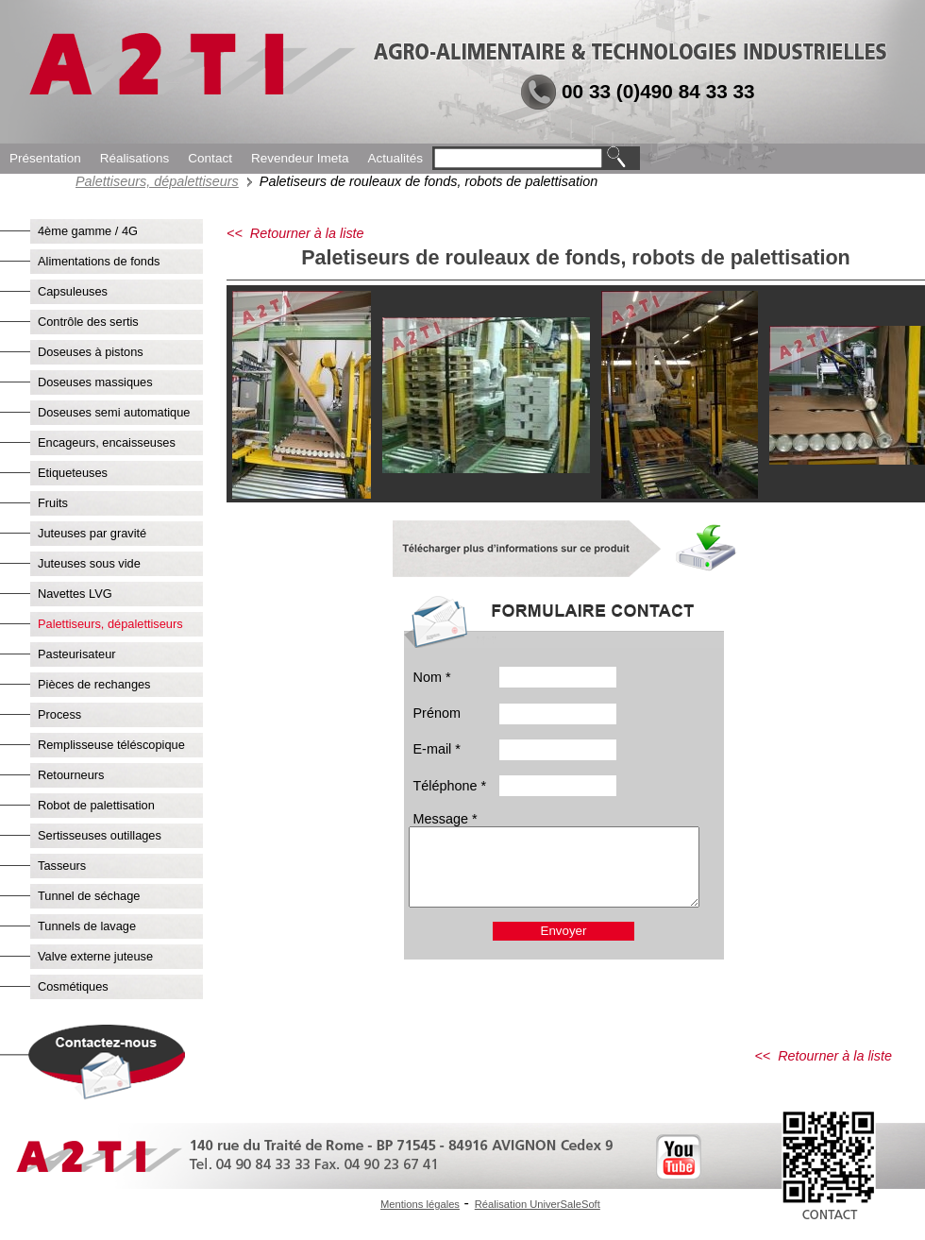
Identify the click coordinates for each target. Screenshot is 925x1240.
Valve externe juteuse (95, 956)
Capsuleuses (73, 291)
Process (59, 714)
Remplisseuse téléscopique (111, 745)
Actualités (395, 158)
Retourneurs (71, 775)
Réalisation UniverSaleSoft (537, 1204)
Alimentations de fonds (99, 261)
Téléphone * (450, 785)
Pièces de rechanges (94, 684)
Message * (445, 818)
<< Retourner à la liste (295, 233)
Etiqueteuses (73, 473)
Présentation (45, 158)
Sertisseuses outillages (99, 835)
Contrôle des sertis (88, 321)
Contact (210, 158)
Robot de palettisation (96, 805)
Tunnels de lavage (87, 926)
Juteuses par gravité (92, 533)
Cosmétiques (73, 986)
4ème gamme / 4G (88, 231)
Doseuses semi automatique (114, 412)
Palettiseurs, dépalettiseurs (157, 181)
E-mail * (437, 748)
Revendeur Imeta (300, 158)
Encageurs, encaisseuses (107, 442)
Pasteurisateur (77, 654)
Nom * (432, 677)
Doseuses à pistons (90, 352)
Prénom (437, 713)
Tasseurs (62, 865)
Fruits (53, 503)
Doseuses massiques (95, 382)
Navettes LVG (75, 593)
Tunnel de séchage (89, 896)
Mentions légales (420, 1204)
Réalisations (135, 158)
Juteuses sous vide (89, 563)
